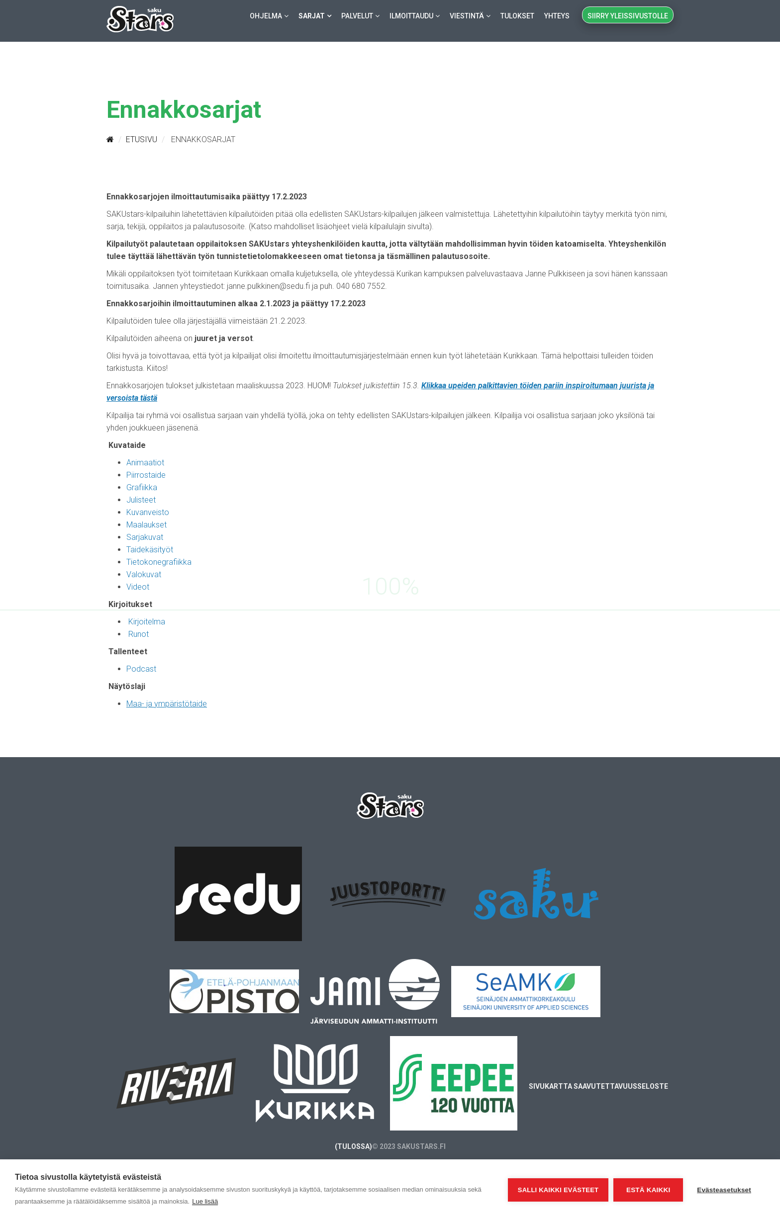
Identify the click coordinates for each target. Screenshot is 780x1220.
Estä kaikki (648, 1190)
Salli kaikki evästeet (558, 1190)
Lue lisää (205, 1201)
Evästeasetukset (724, 1190)
